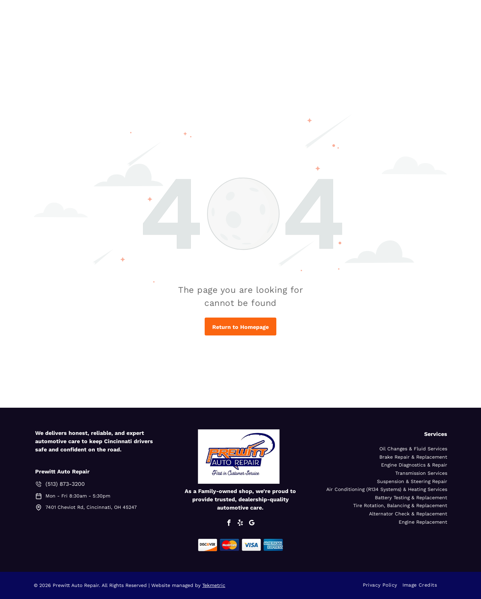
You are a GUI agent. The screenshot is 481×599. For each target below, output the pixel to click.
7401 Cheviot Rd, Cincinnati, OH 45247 (91, 507)
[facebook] (229, 524)
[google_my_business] (252, 524)
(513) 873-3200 (65, 484)
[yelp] (240, 524)
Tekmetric (213, 585)
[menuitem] (382, 585)
